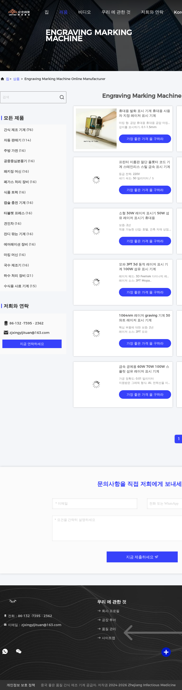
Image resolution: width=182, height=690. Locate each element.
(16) (14, 150)
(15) (20, 286)
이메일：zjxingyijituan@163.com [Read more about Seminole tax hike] (32, 625)
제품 (63, 12)
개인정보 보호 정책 (21, 685)
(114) (17, 140)
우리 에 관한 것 (116, 12)
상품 (16, 79)
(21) (18, 275)
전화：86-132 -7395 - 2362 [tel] (27, 616)
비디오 (84, 12)
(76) (18, 130)
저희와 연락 (152, 12)
